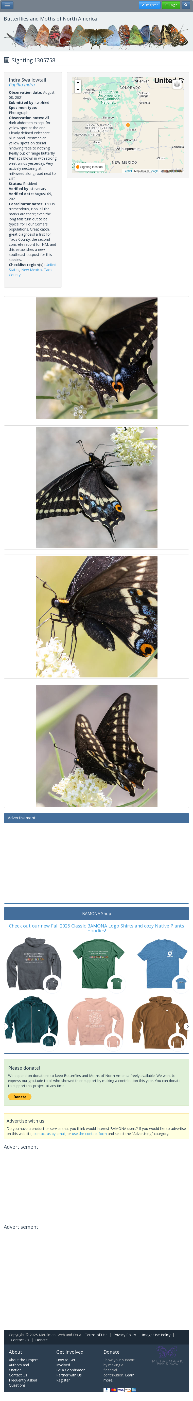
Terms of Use (96, 1334)
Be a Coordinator (70, 1370)
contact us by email (49, 1133)
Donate (41, 1339)
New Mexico (31, 269)
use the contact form (89, 1133)
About (15, 1352)
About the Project (23, 1359)
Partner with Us (69, 1375)
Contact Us (20, 1339)
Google (153, 171)
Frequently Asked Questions (23, 1383)
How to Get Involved (65, 1362)
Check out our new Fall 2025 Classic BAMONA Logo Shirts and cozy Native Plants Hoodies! (96, 928)
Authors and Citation (19, 1367)
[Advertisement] (96, 862)
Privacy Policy (125, 1334)
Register (63, 1380)
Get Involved (69, 1352)
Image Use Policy (156, 1334)
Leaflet (128, 171)
